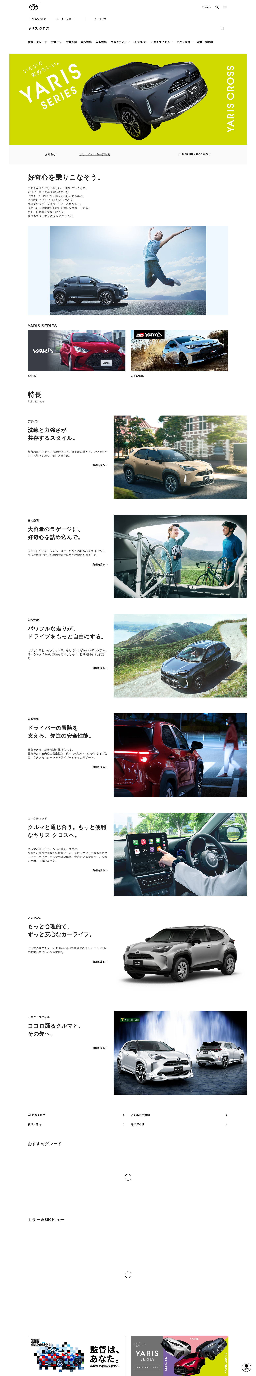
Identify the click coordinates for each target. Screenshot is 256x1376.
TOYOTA (34, 7)
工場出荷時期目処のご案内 (195, 154)
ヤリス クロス (38, 28)
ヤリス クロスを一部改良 (94, 154)
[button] (246, 1367)
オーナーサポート (65, 19)
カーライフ (100, 19)
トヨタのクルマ (37, 19)
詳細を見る (100, 465)
